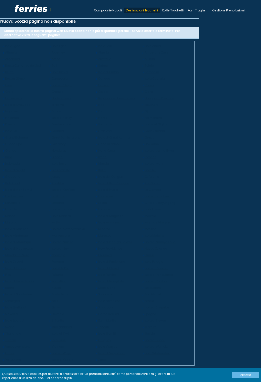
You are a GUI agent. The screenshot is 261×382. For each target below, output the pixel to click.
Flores (102, 118)
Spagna (150, 314)
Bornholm (152, 72)
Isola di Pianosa (156, 268)
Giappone (12, 177)
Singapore (106, 307)
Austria (150, 59)
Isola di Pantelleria (111, 262)
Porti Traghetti (198, 10)
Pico (8, 275)
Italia (102, 170)
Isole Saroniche (109, 301)
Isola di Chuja (62, 85)
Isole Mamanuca (110, 222)
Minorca (104, 229)
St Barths (58, 320)
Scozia (149, 301)
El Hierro (58, 105)
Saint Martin (107, 320)
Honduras (59, 150)
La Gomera (153, 190)
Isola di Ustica (155, 340)
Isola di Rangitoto (111, 281)
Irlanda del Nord (17, 255)
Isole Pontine (107, 275)
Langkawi (105, 196)
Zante (102, 360)
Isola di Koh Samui (18, 190)
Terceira (151, 327)
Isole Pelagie (154, 262)
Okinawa (105, 255)
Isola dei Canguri (110, 177)
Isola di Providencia (19, 281)
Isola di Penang (16, 268)
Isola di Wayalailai (111, 353)
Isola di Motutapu (18, 242)
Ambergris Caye (156, 52)
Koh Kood (12, 183)
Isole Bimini (60, 72)
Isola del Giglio (156, 124)
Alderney (58, 52)
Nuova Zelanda (156, 248)
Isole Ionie (59, 163)
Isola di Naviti (61, 248)
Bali (54, 65)
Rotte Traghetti (173, 10)
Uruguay (104, 340)
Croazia (57, 92)
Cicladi (103, 92)
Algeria (103, 52)
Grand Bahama (16, 137)
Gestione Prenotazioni (228, 10)
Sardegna (12, 301)
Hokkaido (152, 144)
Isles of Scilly (61, 170)
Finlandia (12, 118)
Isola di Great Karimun (114, 137)
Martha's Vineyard (158, 222)
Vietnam (58, 346)
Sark (55, 301)
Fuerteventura (62, 124)
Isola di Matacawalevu (68, 229)
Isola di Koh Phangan (113, 183)
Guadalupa (13, 144)
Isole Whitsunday (157, 353)
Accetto (245, 375)
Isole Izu (150, 170)
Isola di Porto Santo (159, 275)
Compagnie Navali (108, 10)
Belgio (149, 65)
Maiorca (11, 222)
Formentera (153, 118)
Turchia (10, 340)
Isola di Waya (61, 353)
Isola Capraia (155, 78)
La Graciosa (14, 196)
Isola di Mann (154, 163)
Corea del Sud (108, 314)
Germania (105, 124)
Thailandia (13, 333)
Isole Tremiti (107, 333)
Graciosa (105, 131)
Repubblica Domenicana (116, 98)
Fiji (147, 111)
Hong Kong (106, 150)
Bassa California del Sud (23, 65)
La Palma (58, 196)
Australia (104, 59)
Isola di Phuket (108, 268)
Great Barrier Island (66, 137)
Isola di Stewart (156, 320)
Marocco (104, 235)
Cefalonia (152, 177)
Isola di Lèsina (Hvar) (160, 150)
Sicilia (56, 307)
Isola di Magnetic (110, 216)
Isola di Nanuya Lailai (160, 242)
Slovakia (11, 314)
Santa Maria (61, 294)
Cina (8, 85)
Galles (9, 353)
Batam (103, 65)
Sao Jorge (105, 294)
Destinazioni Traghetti (142, 10)
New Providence (110, 248)
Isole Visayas (107, 346)
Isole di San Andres (19, 294)
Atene (56, 59)
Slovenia (58, 314)
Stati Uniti (59, 340)
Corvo (149, 85)
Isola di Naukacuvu (19, 248)
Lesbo (102, 203)
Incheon (150, 157)
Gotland (58, 131)
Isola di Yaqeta (62, 360)
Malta (56, 222)
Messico (150, 229)
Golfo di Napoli (109, 144)
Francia (10, 124)
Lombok (104, 209)
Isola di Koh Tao (63, 190)
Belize (9, 72)
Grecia (150, 137)
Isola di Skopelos (157, 307)
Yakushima (13, 360)
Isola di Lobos (62, 209)
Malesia (150, 216)
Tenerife (104, 327)
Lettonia (58, 203)
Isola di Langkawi (157, 196)
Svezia (9, 327)
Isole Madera (61, 216)
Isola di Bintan (108, 72)
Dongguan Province (159, 98)
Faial (101, 111)
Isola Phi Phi (60, 268)
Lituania (11, 209)
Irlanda (103, 163)
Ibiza (8, 157)
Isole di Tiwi (60, 333)
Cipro (149, 92)
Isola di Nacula (62, 242)
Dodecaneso (61, 98)
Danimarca (13, 98)
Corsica (103, 85)
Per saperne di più (59, 378)
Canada (104, 78)
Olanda (11, 150)
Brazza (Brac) (15, 78)
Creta (9, 92)
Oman (149, 255)
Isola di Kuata (108, 190)
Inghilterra (13, 111)
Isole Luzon (153, 209)
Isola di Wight (15, 170)
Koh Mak (58, 183)
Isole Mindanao (16, 235)
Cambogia (60, 78)
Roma (9, 288)
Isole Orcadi (14, 262)
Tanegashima (62, 327)
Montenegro (61, 235)
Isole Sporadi (14, 320)
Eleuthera (152, 105)
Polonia (57, 275)
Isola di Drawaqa (18, 105)
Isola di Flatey (62, 118)
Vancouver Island (18, 346)
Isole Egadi (13, 46)
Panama (58, 262)
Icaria (102, 157)
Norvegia (58, 255)
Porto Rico (59, 281)
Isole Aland (153, 46)
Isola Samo (153, 288)
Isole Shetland (15, 307)
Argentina (12, 59)
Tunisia (150, 333)
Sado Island (106, 288)
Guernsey (59, 144)
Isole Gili (11, 131)
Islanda (57, 157)
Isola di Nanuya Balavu (115, 242)
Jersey (56, 177)
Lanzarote (12, 203)
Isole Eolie (105, 46)
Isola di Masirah (16, 229)
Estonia (57, 111)
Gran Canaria (155, 131)
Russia (56, 288)
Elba (101, 105)
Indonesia (12, 163)
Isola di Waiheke (157, 346)
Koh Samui (152, 183)
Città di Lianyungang (160, 203)
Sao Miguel (153, 294)
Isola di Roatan (156, 281)
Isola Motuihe (154, 235)
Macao (10, 216)
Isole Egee (59, 46)
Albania (11, 52)
